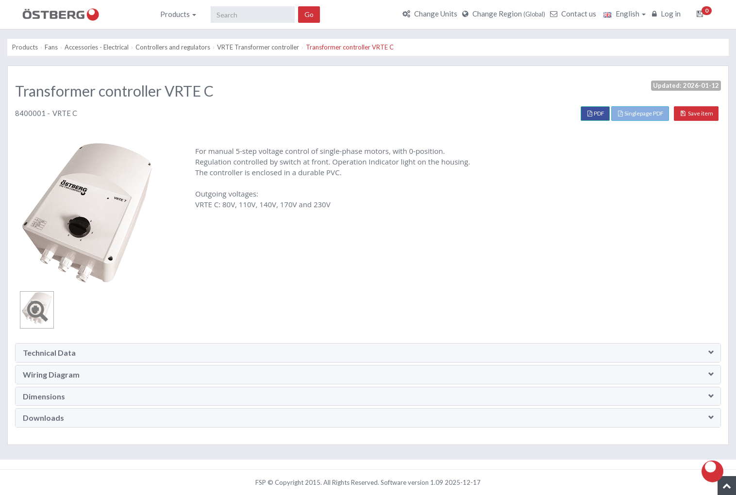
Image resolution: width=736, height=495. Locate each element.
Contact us (574, 13)
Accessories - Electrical (97, 47)
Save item (697, 113)
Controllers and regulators (172, 47)
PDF (595, 113)
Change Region (505, 13)
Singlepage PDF (641, 113)
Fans (51, 47)
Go (309, 14)
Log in (667, 13)
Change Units (431, 13)
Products (178, 14)
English (624, 13)
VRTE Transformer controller (258, 47)
